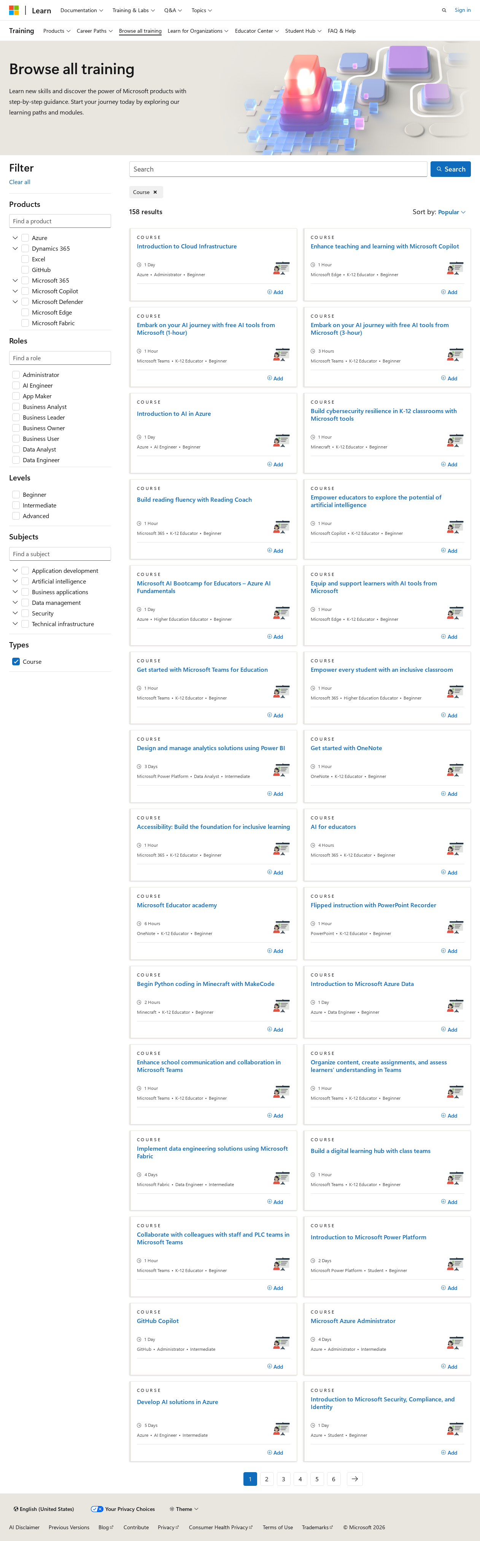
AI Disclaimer (24, 1527)
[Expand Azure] (15, 238)
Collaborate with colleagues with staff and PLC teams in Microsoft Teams (213, 1238)
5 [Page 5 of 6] (317, 1479)
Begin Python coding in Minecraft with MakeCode (206, 984)
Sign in (463, 9)
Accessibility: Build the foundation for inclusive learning (213, 826)
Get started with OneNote (346, 748)
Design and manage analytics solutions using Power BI (211, 748)
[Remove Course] (146, 192)
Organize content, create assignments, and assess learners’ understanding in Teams (379, 1065)
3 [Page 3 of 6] (283, 1479)
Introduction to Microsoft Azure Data (362, 984)
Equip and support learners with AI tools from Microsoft (374, 587)
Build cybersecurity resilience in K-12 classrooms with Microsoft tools (384, 414)
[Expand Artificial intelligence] (15, 581)
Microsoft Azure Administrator (353, 1321)
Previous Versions (69, 1527)
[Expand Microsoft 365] (15, 280)
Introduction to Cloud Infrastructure (187, 246)
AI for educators (333, 826)
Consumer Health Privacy (218, 1527)
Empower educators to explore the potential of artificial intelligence (376, 501)
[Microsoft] (14, 10)
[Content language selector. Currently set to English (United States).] (44, 1509)
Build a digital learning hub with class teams (371, 1151)
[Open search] (444, 10)
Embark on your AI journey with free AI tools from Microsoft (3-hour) (380, 328)
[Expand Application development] (15, 570)
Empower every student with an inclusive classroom (382, 669)
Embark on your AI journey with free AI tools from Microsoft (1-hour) (206, 328)
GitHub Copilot (158, 1321)
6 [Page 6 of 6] (333, 1479)
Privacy (166, 1527)
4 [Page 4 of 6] (300, 1479)
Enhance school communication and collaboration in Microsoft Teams (209, 1065)
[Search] (278, 169)
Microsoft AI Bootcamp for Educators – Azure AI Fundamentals (204, 587)
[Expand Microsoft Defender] (15, 301)
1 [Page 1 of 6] (250, 1479)
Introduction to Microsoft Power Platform (368, 1237)
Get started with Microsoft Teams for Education (202, 669)
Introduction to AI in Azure (174, 413)
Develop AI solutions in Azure (177, 1402)
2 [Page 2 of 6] (267, 1479)
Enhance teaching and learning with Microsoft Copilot (385, 246)
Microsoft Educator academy (177, 905)
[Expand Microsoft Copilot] (15, 291)
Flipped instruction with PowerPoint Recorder (373, 905)
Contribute (136, 1527)
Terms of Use (278, 1527)
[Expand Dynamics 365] (15, 248)
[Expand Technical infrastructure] (15, 624)
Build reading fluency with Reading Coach (194, 499)
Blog (104, 1527)
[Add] (275, 292)
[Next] (355, 1479)
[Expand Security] (15, 613)
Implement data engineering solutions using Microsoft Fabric (212, 1152)
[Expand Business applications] (15, 592)
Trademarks (315, 1527)
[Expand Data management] (15, 602)
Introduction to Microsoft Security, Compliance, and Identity (383, 1403)
